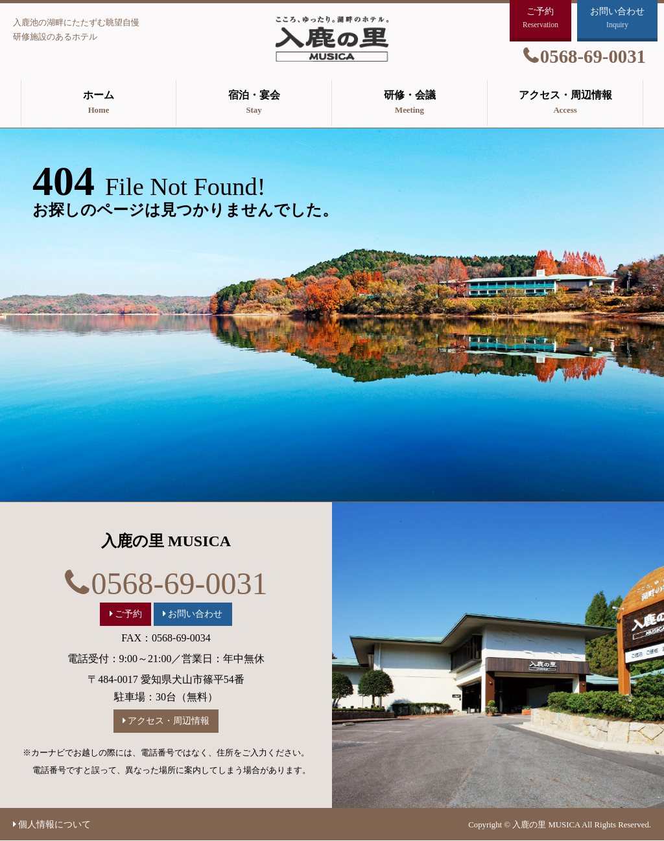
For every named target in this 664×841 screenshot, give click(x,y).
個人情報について (54, 824)
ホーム (98, 103)
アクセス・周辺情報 (565, 103)
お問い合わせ (195, 613)
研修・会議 (409, 103)
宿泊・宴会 (254, 103)
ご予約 (128, 613)
